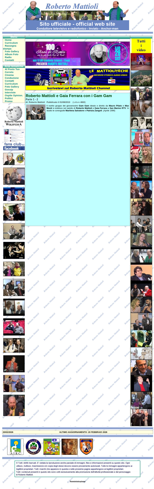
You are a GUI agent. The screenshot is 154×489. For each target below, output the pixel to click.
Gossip (9, 89)
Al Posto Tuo (12, 69)
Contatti (9, 60)
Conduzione (12, 78)
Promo (9, 101)
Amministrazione (77, 481)
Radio (8, 57)
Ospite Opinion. (14, 95)
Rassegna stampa (9, 47)
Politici (9, 98)
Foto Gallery (12, 51)
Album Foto (11, 54)
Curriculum (11, 42)
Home (8, 39)
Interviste (10, 92)
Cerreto (9, 72)
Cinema (9, 75)
